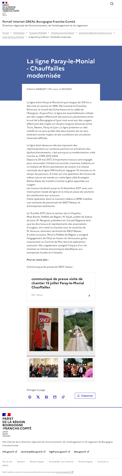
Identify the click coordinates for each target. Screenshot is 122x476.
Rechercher (112, 4)
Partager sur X (38, 397)
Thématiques (18, 33)
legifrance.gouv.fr (58, 451)
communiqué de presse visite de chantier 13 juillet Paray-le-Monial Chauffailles (58, 283)
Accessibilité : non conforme (61, 461)
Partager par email (55, 397)
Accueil (5, 33)
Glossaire (21, 461)
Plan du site (7, 461)
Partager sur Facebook (30, 397)
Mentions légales (37, 461)
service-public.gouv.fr (32, 451)
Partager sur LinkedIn (46, 397)
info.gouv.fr (8, 451)
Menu (118, 4)
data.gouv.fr (80, 451)
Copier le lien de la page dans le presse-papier (63, 397)
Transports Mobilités (38, 33)
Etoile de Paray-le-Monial (13, 37)
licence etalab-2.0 (63, 472)
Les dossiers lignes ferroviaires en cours (95, 33)
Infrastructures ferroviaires (62, 33)
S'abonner (85, 395)
